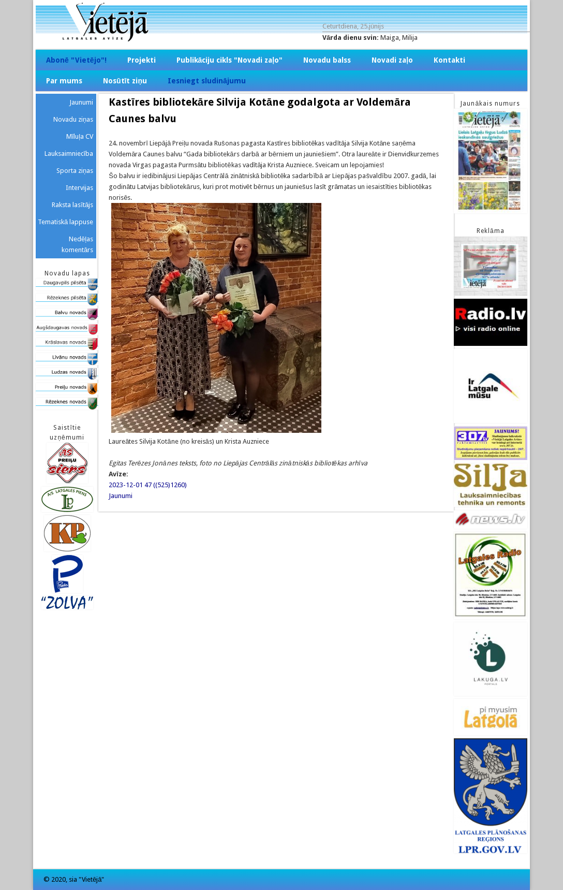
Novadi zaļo (392, 60)
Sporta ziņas (74, 170)
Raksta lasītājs (72, 205)
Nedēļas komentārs (77, 244)
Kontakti (449, 60)
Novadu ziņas (73, 119)
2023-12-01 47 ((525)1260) (148, 485)
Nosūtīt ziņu (125, 81)
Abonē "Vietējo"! (76, 60)
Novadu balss (327, 60)
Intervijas (79, 188)
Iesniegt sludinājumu (207, 81)
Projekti (141, 60)
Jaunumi (120, 496)
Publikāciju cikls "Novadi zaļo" (229, 60)
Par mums (64, 81)
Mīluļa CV (80, 136)
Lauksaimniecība (69, 153)
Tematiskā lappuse (65, 222)
